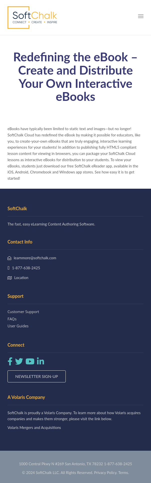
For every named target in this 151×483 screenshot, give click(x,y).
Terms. (123, 472)
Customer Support (23, 311)
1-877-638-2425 (118, 463)
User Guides (18, 325)
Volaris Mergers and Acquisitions (34, 427)
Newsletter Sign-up (36, 376)
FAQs (12, 318)
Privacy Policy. (106, 472)
